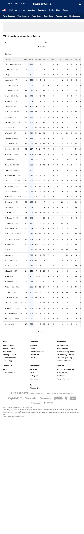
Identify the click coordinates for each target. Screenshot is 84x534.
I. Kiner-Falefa (10, 303)
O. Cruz (7, 292)
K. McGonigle (9, 186)
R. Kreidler (8, 165)
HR (56, 59)
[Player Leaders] (8, 16)
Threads (33, 385)
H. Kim (7, 266)
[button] (72, 10)
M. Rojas (8, 282)
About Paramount (37, 351)
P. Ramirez (8, 170)
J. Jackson (8, 298)
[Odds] (51, 10)
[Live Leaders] (74, 16)
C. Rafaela (8, 202)
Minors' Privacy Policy (66, 351)
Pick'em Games (9, 345)
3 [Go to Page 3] (45, 331)
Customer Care (9, 373)
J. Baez (7, 271)
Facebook (34, 379)
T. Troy (7, 75)
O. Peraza (8, 213)
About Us (33, 345)
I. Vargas (7, 107)
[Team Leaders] (23, 16)
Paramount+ (35, 355)
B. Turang (8, 154)
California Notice (64, 361)
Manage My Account (65, 370)
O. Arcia (7, 70)
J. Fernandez (9, 239)
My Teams (61, 376)
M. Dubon (8, 260)
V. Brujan (8, 319)
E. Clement (9, 123)
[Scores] (22, 10)
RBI (61, 59)
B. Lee (7, 276)
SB (66, 59)
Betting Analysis (9, 355)
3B (52, 59)
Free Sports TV (9, 351)
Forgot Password (64, 379)
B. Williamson (10, 229)
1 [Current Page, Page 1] (38, 331)
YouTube (33, 370)
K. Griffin (8, 250)
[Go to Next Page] (50, 331)
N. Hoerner (9, 308)
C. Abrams (8, 144)
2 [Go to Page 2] (41, 331)
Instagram (34, 376)
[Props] (65, 10)
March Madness (9, 358)
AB (36, 59)
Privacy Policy (62, 348)
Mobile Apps (8, 361)
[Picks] (58, 10)
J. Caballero (9, 255)
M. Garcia (8, 245)
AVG (31, 59)
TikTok (32, 373)
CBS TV (33, 358)
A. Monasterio (10, 314)
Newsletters (62, 373)
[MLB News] (12, 10)
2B (48, 59)
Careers (33, 348)
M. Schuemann (10, 176)
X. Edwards (9, 91)
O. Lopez (8, 85)
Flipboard (34, 388)
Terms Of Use (62, 345)
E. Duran (8, 207)
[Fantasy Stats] (61, 16)
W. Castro (8, 287)
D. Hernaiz (8, 218)
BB (75, 59)
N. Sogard (8, 101)
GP (25, 59)
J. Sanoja (8, 223)
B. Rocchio (8, 149)
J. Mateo (8, 117)
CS (70, 59)
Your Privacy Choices (65, 355)
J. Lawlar (8, 80)
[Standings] (42, 10)
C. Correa (8, 192)
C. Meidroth (9, 234)
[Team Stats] (48, 16)
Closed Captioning (64, 358)
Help (5, 370)
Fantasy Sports (9, 348)
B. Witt (7, 133)
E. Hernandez (9, 64)
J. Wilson (8, 138)
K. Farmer (8, 160)
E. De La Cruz (9, 181)
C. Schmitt (8, 128)
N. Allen (7, 96)
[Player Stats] (36, 16)
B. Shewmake (9, 197)
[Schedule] (31, 10)
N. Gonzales (9, 112)
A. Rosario (8, 324)
